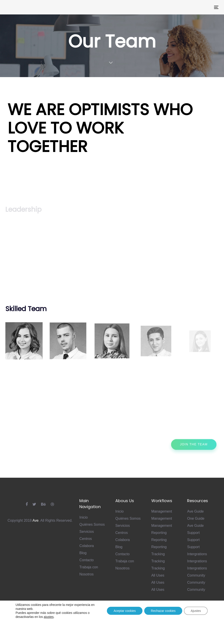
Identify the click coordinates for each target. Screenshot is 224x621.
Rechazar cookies (163, 611)
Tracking (158, 554)
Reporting (159, 533)
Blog (82, 553)
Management (161, 511)
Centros (85, 539)
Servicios (86, 531)
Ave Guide (195, 511)
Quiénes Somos (92, 524)
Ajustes (196, 611)
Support (193, 533)
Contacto (86, 560)
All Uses (157, 575)
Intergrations (197, 554)
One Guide (195, 518)
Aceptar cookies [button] (125, 611)
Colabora (86, 546)
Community (196, 575)
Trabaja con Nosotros (88, 570)
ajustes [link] (49, 617)
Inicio (83, 517)
